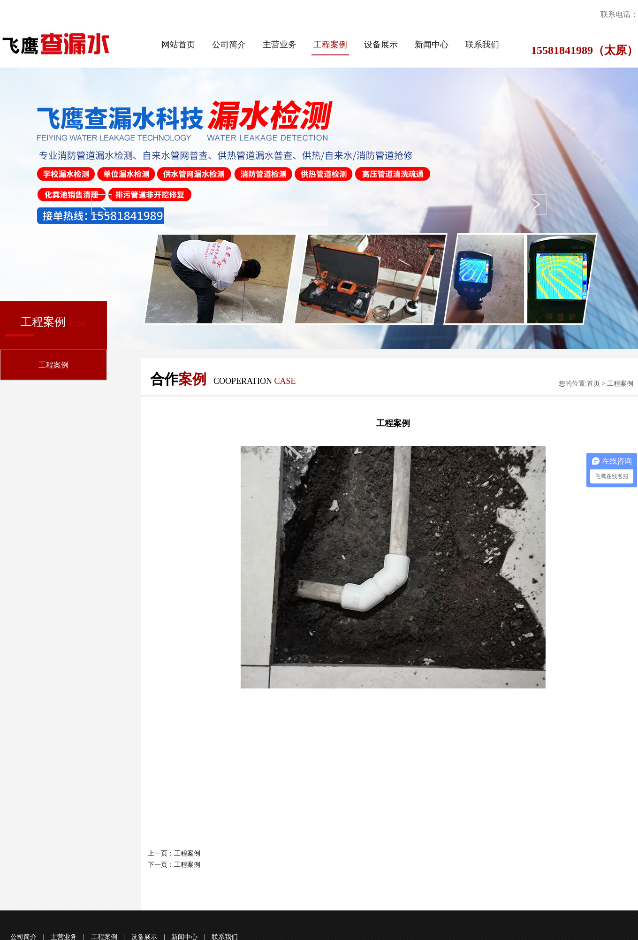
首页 (593, 383)
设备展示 (381, 44)
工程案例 (330, 44)
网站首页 (178, 44)
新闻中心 (431, 44)
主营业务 (279, 44)
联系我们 (482, 44)
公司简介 (229, 44)
